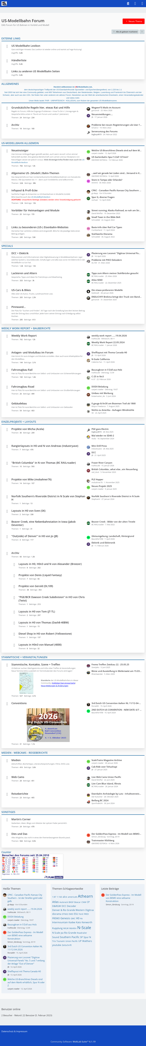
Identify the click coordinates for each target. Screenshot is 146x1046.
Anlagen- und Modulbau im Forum (32, 352)
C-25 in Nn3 (98, 376)
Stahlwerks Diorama (102, 233)
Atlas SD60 (97, 279)
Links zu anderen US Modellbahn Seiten (35, 71)
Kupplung (57, 928)
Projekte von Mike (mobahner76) (31, 479)
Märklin (73, 928)
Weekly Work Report (24, 335)
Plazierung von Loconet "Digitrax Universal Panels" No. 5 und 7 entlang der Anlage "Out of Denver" (117, 253)
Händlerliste (18, 60)
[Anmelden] (135, 3)
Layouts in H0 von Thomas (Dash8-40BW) (44, 622)
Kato (78, 922)
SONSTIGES (8, 812)
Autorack (63, 902)
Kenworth (87, 922)
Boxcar (77, 902)
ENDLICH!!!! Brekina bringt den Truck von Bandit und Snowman (117, 296)
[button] (142, 32)
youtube (56, 945)
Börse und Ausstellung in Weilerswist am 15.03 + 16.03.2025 (117, 671)
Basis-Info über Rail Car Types (107, 227)
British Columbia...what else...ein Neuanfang (115, 469)
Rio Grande (70, 932)
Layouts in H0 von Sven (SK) (28, 510)
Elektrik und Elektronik (103, 542)
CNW (83, 902)
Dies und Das (19, 834)
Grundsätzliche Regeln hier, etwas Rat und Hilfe (40, 107)
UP (80, 941)
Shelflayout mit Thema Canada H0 (109, 352)
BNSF (71, 902)
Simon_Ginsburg (15, 942)
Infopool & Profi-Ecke (24, 190)
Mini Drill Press (99, 445)
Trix (54, 941)
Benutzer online (10, 1009)
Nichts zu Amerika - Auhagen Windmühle (113, 410)
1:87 (54, 896)
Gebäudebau (19, 403)
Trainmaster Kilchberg (103, 840)
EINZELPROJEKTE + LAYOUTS (18, 421)
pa (62, 932)
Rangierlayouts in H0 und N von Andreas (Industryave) (44, 446)
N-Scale (84, 927)
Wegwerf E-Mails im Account (106, 107)
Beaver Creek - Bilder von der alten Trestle (113, 521)
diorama (56, 913)
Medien (16, 760)
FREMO (56, 918)
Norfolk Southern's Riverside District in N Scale (116, 496)
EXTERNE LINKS (10, 38)
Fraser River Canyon (102, 462)
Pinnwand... (18, 307)
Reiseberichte (19, 793)
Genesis (65, 918)
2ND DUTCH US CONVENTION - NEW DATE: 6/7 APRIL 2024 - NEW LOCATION (117, 709)
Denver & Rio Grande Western (68, 910)
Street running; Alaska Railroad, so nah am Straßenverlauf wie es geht (117, 210)
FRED (86, 914)
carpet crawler (14, 920)
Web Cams (17, 777)
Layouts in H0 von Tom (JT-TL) (37, 611)
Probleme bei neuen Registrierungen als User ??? (117, 124)
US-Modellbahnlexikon (40, 197)
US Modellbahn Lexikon (25, 45)
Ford (81, 914)
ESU (76, 913)
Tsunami (60, 941)
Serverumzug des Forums (104, 131)
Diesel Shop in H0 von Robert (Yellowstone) (45, 633)
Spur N (87, 937)
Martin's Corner (21, 819)
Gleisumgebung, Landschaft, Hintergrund (113, 536)
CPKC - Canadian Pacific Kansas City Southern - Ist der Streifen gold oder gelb (117, 190)
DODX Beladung (100, 386)
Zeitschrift (67, 945)
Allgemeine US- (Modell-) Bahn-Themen (35, 173)
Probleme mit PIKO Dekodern (107, 259)
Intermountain (60, 922)
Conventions (19, 703)
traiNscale (12, 912)
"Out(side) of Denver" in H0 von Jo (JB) (34, 536)
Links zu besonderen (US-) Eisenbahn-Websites (39, 227)
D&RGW (56, 906)
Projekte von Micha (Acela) (27, 429)
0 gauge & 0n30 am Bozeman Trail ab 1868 (114, 403)
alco (65, 896)
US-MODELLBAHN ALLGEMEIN (20, 143)
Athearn (85, 896)
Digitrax (89, 910)
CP (88, 902)
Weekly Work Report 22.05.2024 (108, 342)
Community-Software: (73, 1041)
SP (81, 937)
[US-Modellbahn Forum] (4, 3)
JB (8, 967)
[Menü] (142, 3)
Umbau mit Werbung (102, 393)
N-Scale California (101, 359)
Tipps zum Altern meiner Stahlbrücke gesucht (115, 273)
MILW (66, 928)
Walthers (87, 941)
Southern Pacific (69, 937)
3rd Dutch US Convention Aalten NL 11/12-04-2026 (117, 703)
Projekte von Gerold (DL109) (36, 586)
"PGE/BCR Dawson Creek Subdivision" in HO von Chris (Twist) (52, 598)
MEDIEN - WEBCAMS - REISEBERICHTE (24, 752)
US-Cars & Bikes (21, 290)
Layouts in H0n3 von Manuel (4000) (40, 644)
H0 (77, 918)
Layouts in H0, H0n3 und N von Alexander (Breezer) (50, 564)
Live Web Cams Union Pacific (106, 777)
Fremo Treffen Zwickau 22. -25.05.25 (110, 664)
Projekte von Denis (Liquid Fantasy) (40, 575)
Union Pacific (71, 941)
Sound (55, 937)
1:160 (59, 896)
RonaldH (11, 952)
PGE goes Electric (100, 429)
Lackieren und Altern (24, 273)
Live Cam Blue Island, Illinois (106, 783)
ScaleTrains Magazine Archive (107, 760)
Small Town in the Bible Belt (106, 217)
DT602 (65, 914)
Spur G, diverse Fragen (103, 197)
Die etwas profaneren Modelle (107, 290)
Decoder (71, 906)
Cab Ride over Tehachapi (104, 766)
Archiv (15, 125)
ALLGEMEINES (10, 84)
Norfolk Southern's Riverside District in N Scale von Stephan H (48, 498)
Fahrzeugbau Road (22, 386)
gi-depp (11, 904)
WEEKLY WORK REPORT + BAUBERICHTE (25, 328)
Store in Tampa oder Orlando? (107, 179)
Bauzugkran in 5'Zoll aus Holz (107, 369)
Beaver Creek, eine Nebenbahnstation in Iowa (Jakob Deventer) (43, 523)
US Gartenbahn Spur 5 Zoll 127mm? (110, 157)
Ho (81, 918)
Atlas (55, 902)
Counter (6, 852)
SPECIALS (7, 246)
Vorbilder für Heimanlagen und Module (35, 210)
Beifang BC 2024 (100, 800)
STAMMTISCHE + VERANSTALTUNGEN (24, 657)
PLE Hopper (97, 479)
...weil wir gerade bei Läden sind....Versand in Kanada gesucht (117, 173)
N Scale (56, 932)
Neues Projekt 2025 (102, 486)
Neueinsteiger (20, 150)
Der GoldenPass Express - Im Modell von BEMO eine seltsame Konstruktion (117, 833)
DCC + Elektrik (20, 253)
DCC (94, 452)
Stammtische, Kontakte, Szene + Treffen (35, 664)
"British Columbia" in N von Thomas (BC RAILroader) (43, 462)
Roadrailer (82, 932)
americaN (72, 896)
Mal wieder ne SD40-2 (103, 435)
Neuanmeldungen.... (102, 114)
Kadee (72, 922)
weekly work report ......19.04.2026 (109, 335)
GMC (73, 918)
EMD (71, 914)
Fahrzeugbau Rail (22, 369)
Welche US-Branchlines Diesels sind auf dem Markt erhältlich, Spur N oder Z (117, 150)
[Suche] (128, 3)
